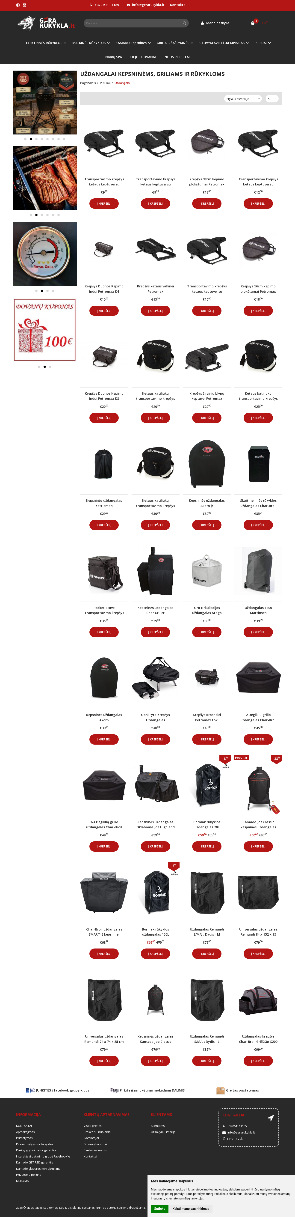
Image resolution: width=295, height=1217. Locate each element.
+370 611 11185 (104, 5)
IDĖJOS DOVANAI (143, 57)
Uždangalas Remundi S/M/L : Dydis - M (207, 932)
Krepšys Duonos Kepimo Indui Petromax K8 (104, 396)
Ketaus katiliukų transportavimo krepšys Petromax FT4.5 (155, 503)
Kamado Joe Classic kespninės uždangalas (258, 824)
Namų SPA (113, 57)
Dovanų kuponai (95, 1144)
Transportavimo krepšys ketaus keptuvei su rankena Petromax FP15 (155, 181)
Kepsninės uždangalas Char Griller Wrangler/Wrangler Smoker (155, 610)
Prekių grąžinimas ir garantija (36, 1150)
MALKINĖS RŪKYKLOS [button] (89, 43)
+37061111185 (234, 1126)
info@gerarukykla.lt (146, 5)
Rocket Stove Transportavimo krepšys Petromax (104, 610)
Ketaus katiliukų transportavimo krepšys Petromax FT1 (155, 396)
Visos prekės (93, 1126)
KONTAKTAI (24, 1126)
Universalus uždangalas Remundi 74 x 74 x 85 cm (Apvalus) (104, 1039)
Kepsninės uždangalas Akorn (104, 717)
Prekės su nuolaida (97, 1132)
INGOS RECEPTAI (177, 57)
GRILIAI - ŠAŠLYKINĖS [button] (173, 43)
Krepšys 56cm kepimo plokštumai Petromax (258, 288)
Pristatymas (24, 1138)
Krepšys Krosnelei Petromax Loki (207, 717)
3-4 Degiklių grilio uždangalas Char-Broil (104, 824)
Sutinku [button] (159, 1209)
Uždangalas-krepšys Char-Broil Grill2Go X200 (258, 1039)
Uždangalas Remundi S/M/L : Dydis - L (207, 1039)
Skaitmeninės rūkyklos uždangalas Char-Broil (258, 503)
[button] (25, 139)
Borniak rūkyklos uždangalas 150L (155, 932)
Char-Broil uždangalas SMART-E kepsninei (104, 932)
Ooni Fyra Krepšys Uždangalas (155, 717)
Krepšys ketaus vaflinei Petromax (155, 288)
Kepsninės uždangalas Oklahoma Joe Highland (155, 824)
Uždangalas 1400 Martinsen (258, 610)
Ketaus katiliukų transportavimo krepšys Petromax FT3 (258, 396)
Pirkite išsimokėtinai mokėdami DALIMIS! (148, 1090)
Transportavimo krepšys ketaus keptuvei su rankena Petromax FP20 (104, 181)
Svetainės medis (95, 1150)
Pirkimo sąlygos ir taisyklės (34, 1144)
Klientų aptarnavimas (107, 1114)
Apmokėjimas (25, 1132)
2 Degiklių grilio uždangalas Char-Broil (258, 717)
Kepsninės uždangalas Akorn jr (207, 503)
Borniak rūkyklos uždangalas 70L (206, 824)
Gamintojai (91, 1138)
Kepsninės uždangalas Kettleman (104, 503)
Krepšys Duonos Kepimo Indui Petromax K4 (104, 288)
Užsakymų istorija (163, 1132)
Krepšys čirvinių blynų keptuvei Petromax (206, 396)
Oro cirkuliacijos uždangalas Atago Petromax (207, 610)
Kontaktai (178, 5)
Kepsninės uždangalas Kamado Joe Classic (155, 1039)
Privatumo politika (28, 1174)
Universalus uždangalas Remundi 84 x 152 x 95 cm (258, 932)
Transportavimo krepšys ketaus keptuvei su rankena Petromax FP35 (207, 288)
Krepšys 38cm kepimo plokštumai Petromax (206, 181)
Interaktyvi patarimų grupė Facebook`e (43, 1156)
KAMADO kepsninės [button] (131, 43)
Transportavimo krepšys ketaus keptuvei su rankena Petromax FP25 (258, 181)
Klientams (161, 1114)
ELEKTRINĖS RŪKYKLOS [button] (44, 43)
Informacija (28, 1114)
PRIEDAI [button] (261, 43)
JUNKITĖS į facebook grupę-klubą (57, 1090)
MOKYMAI (23, 1181)
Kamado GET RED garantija (34, 1162)
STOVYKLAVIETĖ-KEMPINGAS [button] (222, 43)
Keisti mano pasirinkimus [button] (191, 1209)
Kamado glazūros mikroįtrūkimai (38, 1168)
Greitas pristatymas (237, 1090)
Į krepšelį (104, 203)
